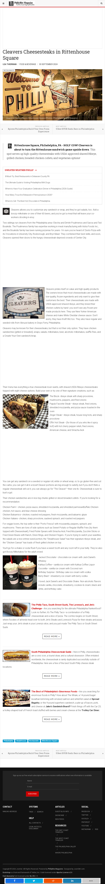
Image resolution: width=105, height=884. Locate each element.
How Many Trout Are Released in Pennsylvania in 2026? (28, 195)
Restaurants (34, 741)
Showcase (59, 815)
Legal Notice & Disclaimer (35, 828)
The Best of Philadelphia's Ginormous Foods (54, 691)
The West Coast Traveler (62, 839)
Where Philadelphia (63, 853)
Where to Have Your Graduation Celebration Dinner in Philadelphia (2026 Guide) (39, 189)
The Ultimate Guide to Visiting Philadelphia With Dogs (27, 182)
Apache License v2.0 (64, 872)
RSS (96, 829)
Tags (31, 812)
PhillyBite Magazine (55, 869)
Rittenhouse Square (50, 741)
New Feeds (59, 819)
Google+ (85, 819)
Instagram (86, 829)
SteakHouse (21, 741)
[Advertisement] (52, 27)
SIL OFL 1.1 (34, 876)
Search (40, 812)
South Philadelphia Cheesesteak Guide (51, 652)
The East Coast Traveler (61, 831)
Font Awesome (8, 876)
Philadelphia (8, 741)
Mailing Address (10, 811)
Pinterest (85, 822)
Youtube (85, 826)
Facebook (85, 811)
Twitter (84, 815)
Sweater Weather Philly (21, 170)
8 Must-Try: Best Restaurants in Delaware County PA (27, 176)
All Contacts (35, 823)
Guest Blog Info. (62, 811)
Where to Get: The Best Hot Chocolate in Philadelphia (27, 201)
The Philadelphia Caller (65, 847)
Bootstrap (6, 872)
